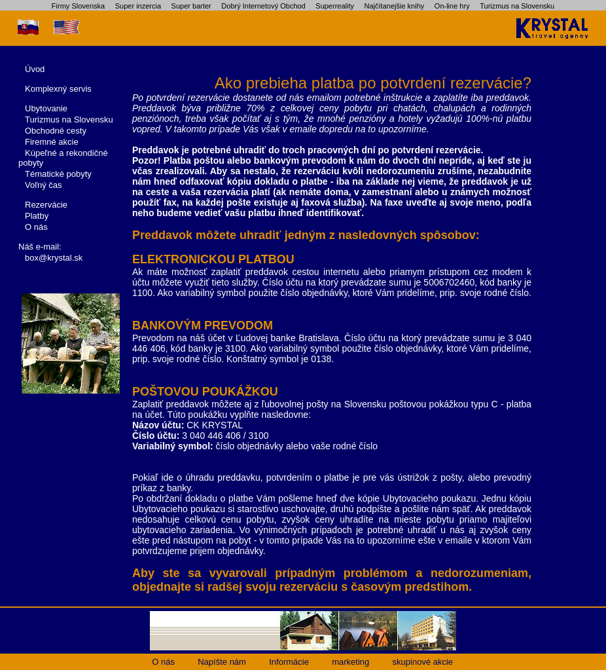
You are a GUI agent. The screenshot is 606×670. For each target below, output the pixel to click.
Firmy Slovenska (78, 6)
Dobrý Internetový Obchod (263, 6)
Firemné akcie (52, 142)
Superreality (334, 6)
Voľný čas (43, 185)
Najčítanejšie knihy (395, 6)
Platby (36, 216)
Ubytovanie (46, 108)
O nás (36, 227)
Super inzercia (138, 6)
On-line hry (452, 6)
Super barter (191, 6)
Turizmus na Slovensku (517, 6)
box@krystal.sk (53, 258)
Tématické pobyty (58, 174)
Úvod (35, 69)
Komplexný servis (58, 89)
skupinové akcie (423, 662)
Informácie (289, 662)
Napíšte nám (222, 662)
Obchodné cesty (55, 131)
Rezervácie (46, 205)
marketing (350, 662)
